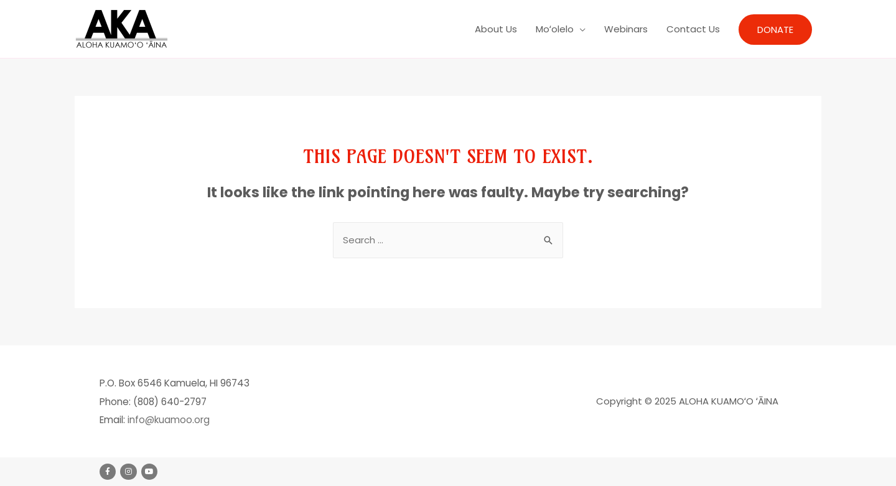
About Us (496, 28)
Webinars (626, 28)
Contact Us (693, 28)
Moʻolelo (555, 28)
